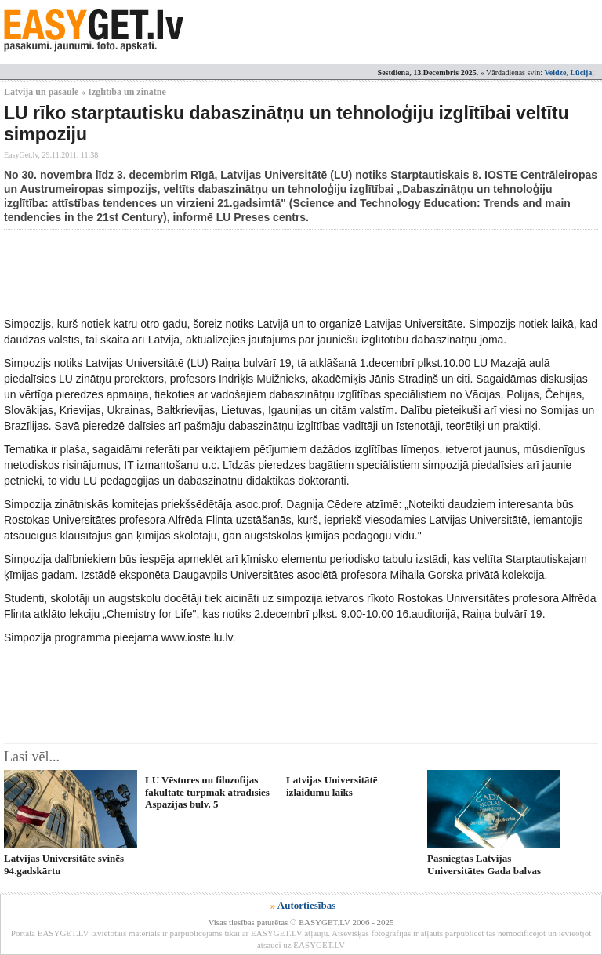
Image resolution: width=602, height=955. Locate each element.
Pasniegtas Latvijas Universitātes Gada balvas (484, 864)
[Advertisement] (289, 273)
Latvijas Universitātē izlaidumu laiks (332, 785)
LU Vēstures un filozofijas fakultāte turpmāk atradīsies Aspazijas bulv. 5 (207, 792)
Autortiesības (306, 905)
